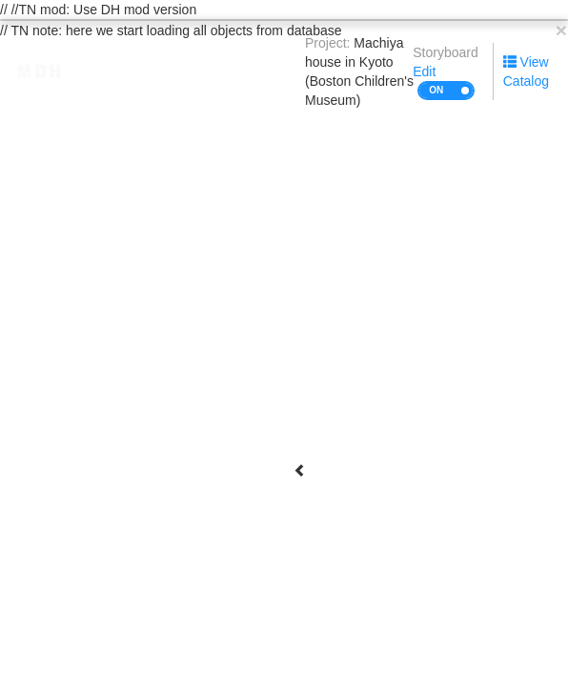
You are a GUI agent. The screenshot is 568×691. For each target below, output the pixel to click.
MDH (40, 71)
